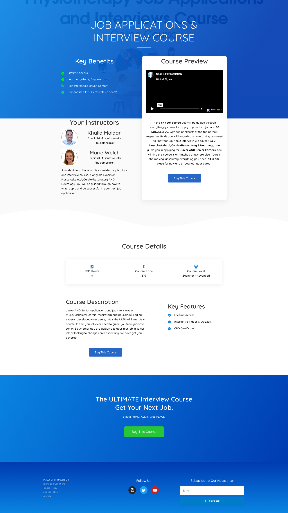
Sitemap (47, 495)
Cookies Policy (50, 491)
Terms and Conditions (54, 483)
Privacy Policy (50, 487)
